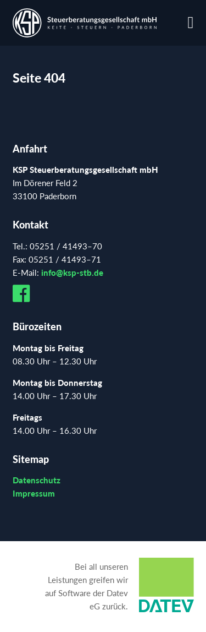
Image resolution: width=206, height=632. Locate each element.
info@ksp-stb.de (72, 272)
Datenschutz (36, 480)
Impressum (34, 493)
